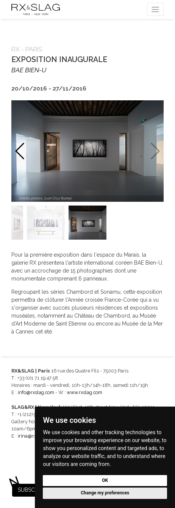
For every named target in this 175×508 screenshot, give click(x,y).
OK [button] (105, 480)
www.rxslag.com (84, 392)
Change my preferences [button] (105, 493)
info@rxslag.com (36, 392)
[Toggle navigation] (155, 9)
